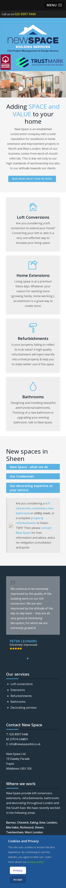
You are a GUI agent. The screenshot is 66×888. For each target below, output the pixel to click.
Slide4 (20, 88)
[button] (54, 5)
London (52, 822)
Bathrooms (18, 702)
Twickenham (14, 832)
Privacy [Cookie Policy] (18, 870)
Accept (17, 879)
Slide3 (27, 88)
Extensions (18, 690)
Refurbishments (21, 696)
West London (34, 832)
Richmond (26, 827)
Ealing (34, 822)
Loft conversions (22, 684)
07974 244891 (19, 739)
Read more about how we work (32, 178)
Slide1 (33, 88)
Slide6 (45, 88)
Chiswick (23, 822)
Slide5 (39, 88)
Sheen (39, 827)
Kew (42, 822)
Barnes (11, 822)
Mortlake (12, 827)
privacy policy (35, 862)
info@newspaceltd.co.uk (24, 744)
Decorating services (24, 707)
